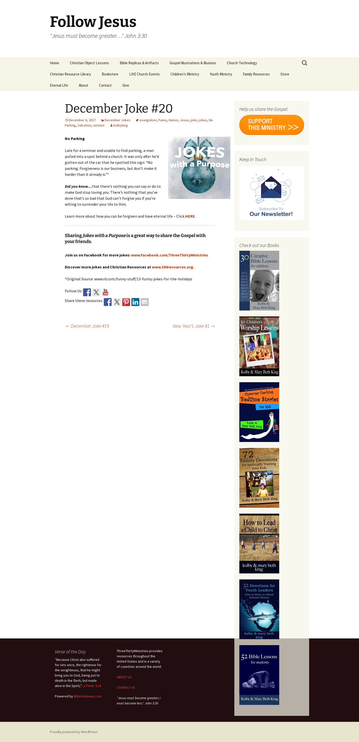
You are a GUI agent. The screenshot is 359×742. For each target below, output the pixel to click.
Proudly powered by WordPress (74, 732)
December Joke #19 (87, 326)
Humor (173, 120)
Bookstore (110, 74)
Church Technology (242, 63)
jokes (203, 120)
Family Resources (256, 74)
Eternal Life (59, 85)
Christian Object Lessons (89, 63)
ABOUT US (124, 677)
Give (125, 85)
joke (194, 120)
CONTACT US (126, 687)
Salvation (84, 125)
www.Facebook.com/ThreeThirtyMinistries (169, 254)
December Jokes (117, 120)
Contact (105, 85)
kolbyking (120, 125)
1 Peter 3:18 (92, 685)
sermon (98, 125)
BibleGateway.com (88, 696)
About (83, 85)
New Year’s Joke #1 (194, 326)
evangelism (148, 120)
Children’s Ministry (185, 74)
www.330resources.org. (173, 266)
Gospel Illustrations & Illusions (193, 63)
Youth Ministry (221, 74)
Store (284, 74)
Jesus (184, 120)
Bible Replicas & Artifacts (139, 63)
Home (54, 63)
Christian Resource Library (70, 74)
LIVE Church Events (144, 74)
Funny (162, 120)
